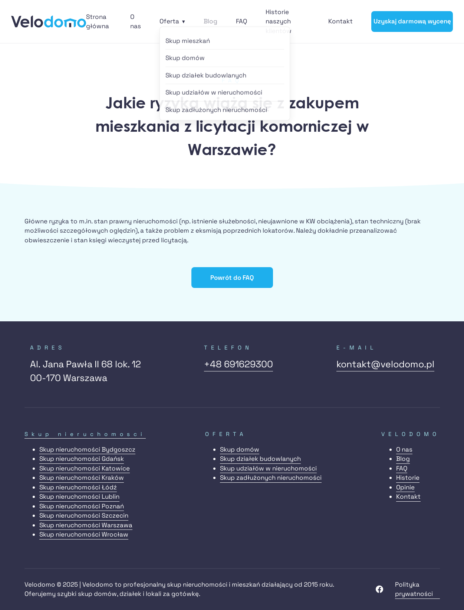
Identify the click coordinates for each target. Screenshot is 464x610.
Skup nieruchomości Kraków (81, 477)
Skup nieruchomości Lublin (79, 496)
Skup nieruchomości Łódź (78, 487)
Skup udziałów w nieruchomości (268, 468)
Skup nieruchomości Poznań (81, 506)
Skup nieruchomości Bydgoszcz (87, 449)
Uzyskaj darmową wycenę (412, 21)
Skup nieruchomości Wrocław (83, 534)
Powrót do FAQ (232, 277)
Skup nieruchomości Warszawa (85, 525)
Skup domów (239, 449)
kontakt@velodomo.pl (385, 364)
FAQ (241, 21)
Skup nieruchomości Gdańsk (81, 459)
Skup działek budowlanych (260, 459)
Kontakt (340, 21)
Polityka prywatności (414, 589)
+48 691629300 (238, 364)
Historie (407, 477)
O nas (404, 449)
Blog (210, 21)
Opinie (405, 487)
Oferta (169, 21)
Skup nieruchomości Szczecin (83, 515)
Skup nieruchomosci (85, 433)
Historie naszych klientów (279, 21)
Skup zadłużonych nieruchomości (271, 477)
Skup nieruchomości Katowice (84, 468)
